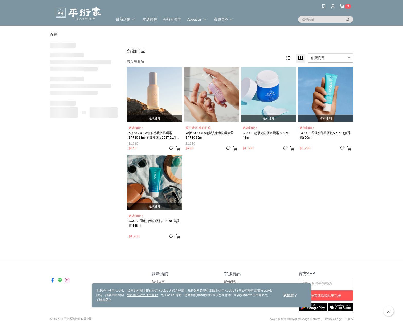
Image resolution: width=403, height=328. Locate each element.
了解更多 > (103, 299)
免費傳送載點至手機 (326, 296)
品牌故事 (158, 281)
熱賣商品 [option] (318, 58)
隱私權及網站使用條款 (142, 295)
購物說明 (230, 281)
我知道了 (290, 295)
